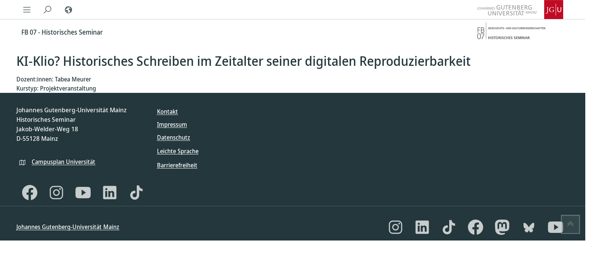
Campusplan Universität (63, 162)
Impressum (172, 124)
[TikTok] (136, 192)
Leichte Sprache (178, 151)
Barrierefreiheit (177, 165)
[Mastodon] (502, 227)
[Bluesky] (529, 227)
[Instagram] (56, 192)
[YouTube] (83, 192)
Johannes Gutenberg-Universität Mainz (67, 227)
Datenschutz (173, 137)
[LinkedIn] (109, 192)
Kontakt (167, 111)
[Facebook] (29, 192)
